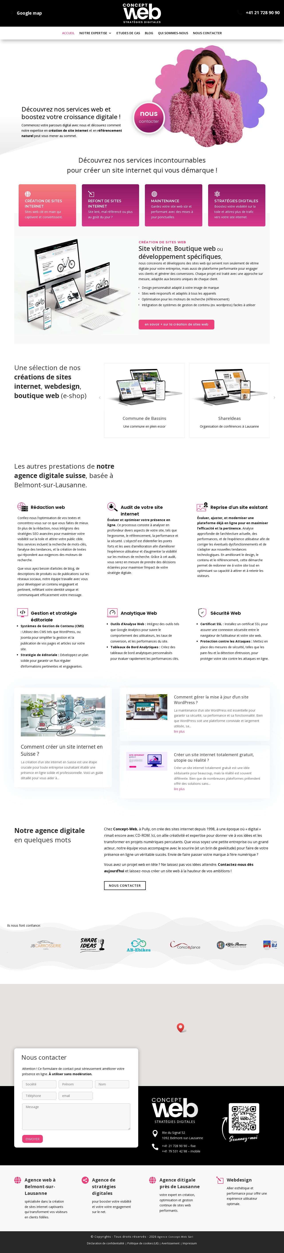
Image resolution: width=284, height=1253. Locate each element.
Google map (29, 13)
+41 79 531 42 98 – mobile (181, 1151)
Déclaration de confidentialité (105, 1243)
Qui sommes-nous (173, 33)
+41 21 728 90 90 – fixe (179, 1146)
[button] (99, 397)
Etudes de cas (128, 33)
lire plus (179, 731)
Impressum (190, 1243)
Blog (149, 33)
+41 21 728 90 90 (263, 13)
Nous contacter (207, 33)
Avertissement (170, 1243)
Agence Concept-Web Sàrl (175, 1236)
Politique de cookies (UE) (142, 1243)
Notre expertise (93, 33)
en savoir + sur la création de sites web (176, 324)
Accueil (68, 33)
